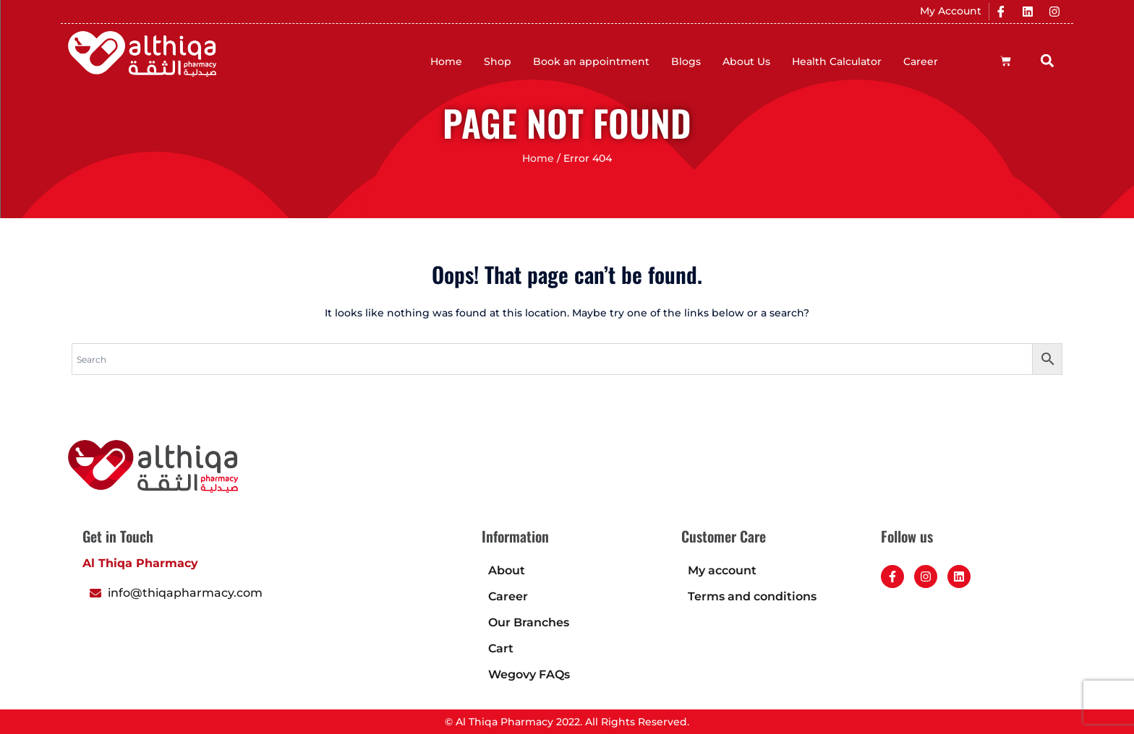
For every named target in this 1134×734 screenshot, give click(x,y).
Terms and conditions (752, 596)
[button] (1048, 60)
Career (920, 61)
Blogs (686, 61)
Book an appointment (591, 61)
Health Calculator (837, 61)
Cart (500, 648)
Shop (497, 61)
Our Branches (528, 622)
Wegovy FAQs (529, 674)
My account (722, 570)
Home (446, 61)
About (506, 570)
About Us (746, 61)
